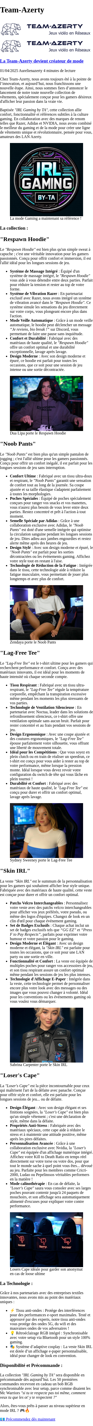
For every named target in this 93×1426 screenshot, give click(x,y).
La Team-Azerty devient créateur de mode (42, 61)
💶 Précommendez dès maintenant (27, 1419)
